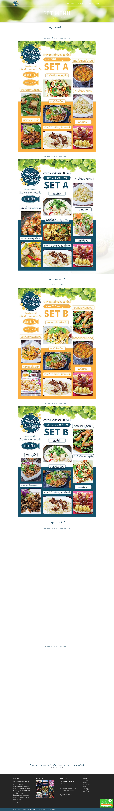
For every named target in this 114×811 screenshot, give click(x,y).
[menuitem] (67, 3)
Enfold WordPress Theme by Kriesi (48, 809)
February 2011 (86, 790)
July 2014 (85, 786)
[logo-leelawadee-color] (20, 3)
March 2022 (85, 781)
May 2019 (85, 782)
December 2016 (86, 784)
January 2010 (86, 791)
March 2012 (85, 788)
